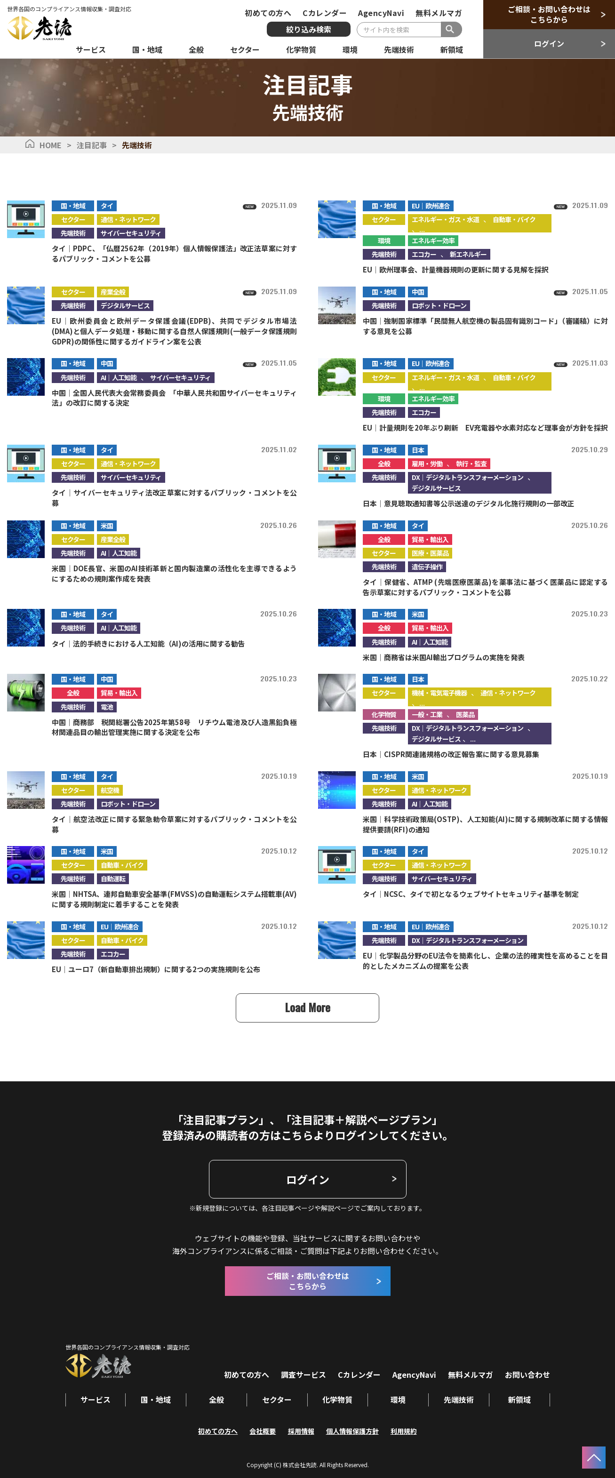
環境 (384, 240)
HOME (51, 145)
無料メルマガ (438, 12)
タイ (107, 205)
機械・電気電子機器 (439, 692)
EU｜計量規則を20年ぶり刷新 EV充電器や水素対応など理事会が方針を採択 (485, 427)
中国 (418, 291)
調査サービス (303, 1374)
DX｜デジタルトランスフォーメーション (467, 476)
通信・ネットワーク (128, 219)
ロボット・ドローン (439, 305)
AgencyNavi (381, 12)
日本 (418, 449)
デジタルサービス (125, 305)
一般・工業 (427, 714)
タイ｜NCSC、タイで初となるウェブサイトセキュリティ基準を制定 (471, 894)
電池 (107, 706)
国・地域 (73, 205)
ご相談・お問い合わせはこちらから (549, 14)
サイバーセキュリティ (131, 232)
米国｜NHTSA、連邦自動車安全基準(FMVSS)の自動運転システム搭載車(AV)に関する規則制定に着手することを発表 (174, 899)
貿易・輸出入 (430, 538)
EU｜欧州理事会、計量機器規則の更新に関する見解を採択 (456, 269)
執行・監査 (471, 463)
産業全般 (113, 291)
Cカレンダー (325, 12)
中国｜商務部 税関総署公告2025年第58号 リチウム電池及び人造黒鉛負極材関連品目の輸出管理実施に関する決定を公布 (174, 727)
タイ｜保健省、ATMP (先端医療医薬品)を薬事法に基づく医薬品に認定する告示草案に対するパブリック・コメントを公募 (485, 586)
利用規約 (404, 1430)
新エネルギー (468, 253)
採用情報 (301, 1430)
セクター (73, 219)
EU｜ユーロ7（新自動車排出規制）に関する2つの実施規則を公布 (156, 969)
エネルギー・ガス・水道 (445, 219)
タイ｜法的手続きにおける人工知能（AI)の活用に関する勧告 (148, 643)
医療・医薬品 (430, 552)
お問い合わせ (527, 1374)
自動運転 (113, 878)
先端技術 (73, 232)
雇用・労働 (427, 463)
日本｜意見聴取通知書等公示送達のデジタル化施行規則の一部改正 (469, 503)
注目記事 (92, 145)
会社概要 (263, 1430)
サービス (95, 1399)
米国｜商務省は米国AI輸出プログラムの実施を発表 (444, 657)
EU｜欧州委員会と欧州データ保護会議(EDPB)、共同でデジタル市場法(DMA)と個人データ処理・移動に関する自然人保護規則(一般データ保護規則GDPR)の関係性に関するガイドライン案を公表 (174, 330)
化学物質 (384, 714)
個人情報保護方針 (352, 1430)
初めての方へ (268, 12)
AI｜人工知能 (118, 377)
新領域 (519, 1399)
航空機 (110, 789)
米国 (107, 525)
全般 (384, 463)
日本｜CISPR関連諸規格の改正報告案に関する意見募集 (451, 754)
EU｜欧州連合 (431, 205)
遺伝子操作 (427, 566)
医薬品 (465, 714)
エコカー (424, 253)
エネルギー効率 (433, 240)
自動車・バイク (514, 219)
